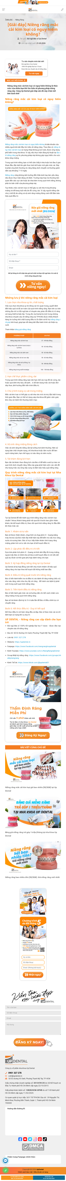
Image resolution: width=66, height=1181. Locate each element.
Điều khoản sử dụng (41, 1172)
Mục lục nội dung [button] (16, 80)
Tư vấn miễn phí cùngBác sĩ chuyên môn (17, 1177)
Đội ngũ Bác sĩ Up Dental (36, 39)
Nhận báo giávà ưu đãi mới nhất (48, 1177)
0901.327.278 (20, 637)
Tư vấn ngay (34, 73)
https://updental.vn (22, 642)
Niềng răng (9, 175)
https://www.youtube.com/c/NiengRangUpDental (39, 651)
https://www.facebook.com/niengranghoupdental (35, 646)
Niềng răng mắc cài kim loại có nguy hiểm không (25, 144)
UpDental (40, 1169)
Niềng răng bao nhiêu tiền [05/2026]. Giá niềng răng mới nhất (32, 877)
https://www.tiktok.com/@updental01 (33, 663)
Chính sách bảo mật (24, 1172)
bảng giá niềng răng (23, 329)
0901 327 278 (15, 1073)
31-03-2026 (41, 43)
